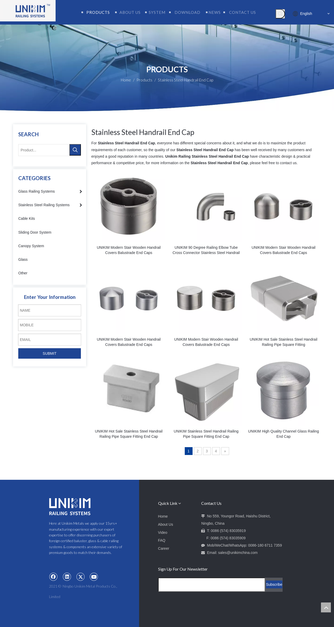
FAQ (161, 540)
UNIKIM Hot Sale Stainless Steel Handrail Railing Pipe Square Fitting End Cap (129, 434)
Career (163, 548)
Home (163, 516)
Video (163, 532)
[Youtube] (94, 576)
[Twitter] (80, 576)
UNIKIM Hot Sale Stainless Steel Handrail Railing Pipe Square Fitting (283, 342)
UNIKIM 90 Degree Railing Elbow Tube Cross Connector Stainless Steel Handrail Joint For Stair (206, 250)
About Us (165, 524)
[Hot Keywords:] (280, 14)
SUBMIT (50, 353)
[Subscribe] (274, 584)
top (326, 607)
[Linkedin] (67, 576)
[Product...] (44, 150)
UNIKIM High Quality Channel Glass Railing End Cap (283, 434)
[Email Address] (211, 585)
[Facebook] (53, 576)
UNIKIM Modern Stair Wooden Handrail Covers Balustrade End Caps (129, 250)
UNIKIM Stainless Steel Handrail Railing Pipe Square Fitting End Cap (206, 434)
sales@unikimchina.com (238, 553)
